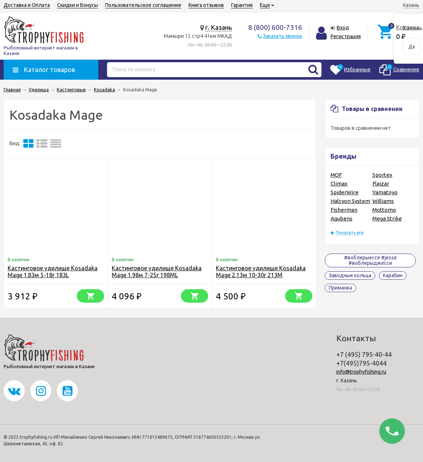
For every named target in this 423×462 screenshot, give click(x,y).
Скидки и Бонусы (77, 5)
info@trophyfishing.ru (361, 372)
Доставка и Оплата (27, 5)
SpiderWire (345, 192)
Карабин (393, 275)
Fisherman (344, 210)
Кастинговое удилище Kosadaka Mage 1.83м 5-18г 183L (53, 271)
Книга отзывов (206, 5)
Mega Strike (387, 218)
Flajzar (380, 183)
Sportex (382, 175)
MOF (336, 175)
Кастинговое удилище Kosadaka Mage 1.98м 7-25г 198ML (157, 271)
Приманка (340, 288)
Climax (339, 183)
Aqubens (341, 218)
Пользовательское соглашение (143, 5)
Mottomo (384, 210)
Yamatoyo (385, 192)
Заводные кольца (350, 275)
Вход (343, 28)
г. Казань (218, 27)
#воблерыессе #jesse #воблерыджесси (370, 260)
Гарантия (242, 5)
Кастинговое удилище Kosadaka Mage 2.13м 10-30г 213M (261, 271)
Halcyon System (350, 201)
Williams (383, 201)
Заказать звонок (282, 36)
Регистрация (346, 36)
